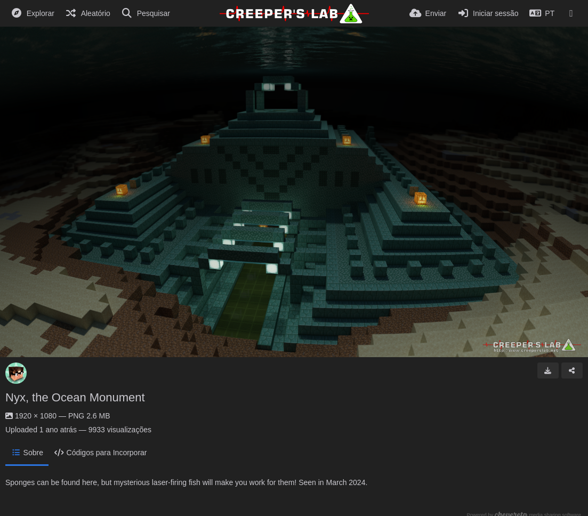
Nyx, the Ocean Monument (75, 397)
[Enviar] (427, 13)
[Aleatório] (87, 13)
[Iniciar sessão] (487, 13)
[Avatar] (16, 373)
